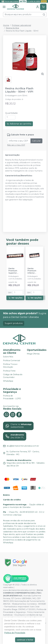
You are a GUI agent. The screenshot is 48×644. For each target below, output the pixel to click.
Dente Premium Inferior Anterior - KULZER (32, 270)
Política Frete (9, 371)
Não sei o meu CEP (16, 145)
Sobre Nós (8, 357)
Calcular (36, 141)
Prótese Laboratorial (21, 25)
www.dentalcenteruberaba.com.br (19, 590)
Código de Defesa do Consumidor (12, 375)
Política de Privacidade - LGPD (12, 397)
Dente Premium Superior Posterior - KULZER (13, 270)
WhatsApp (8, 381)
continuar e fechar (25, 640)
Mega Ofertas (33, 354)
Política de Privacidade (14, 633)
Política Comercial (11, 360)
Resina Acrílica (12, 28)
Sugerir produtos (14, 323)
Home (6, 25)
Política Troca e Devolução (10, 365)
